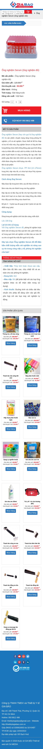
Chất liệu (8, 266)
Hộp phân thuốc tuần (32, 376)
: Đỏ (13, 279)
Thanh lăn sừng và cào (10, 543)
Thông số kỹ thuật (12, 258)
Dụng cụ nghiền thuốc (11, 459)
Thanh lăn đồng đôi (32, 585)
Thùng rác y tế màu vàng (11, 334)
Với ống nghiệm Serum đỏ (13, 227)
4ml (15, 276)
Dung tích (8, 276)
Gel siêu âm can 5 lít (32, 459)
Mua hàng (11, 343)
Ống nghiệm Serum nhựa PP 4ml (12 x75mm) (21, 168)
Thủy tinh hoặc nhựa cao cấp (27, 266)
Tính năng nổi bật (12, 261)
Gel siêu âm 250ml (11, 501)
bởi (6, 744)
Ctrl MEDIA (13, 744)
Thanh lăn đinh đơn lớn (32, 543)
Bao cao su (32, 418)
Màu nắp (8, 279)
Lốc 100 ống (7, 221)
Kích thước (9, 290)
